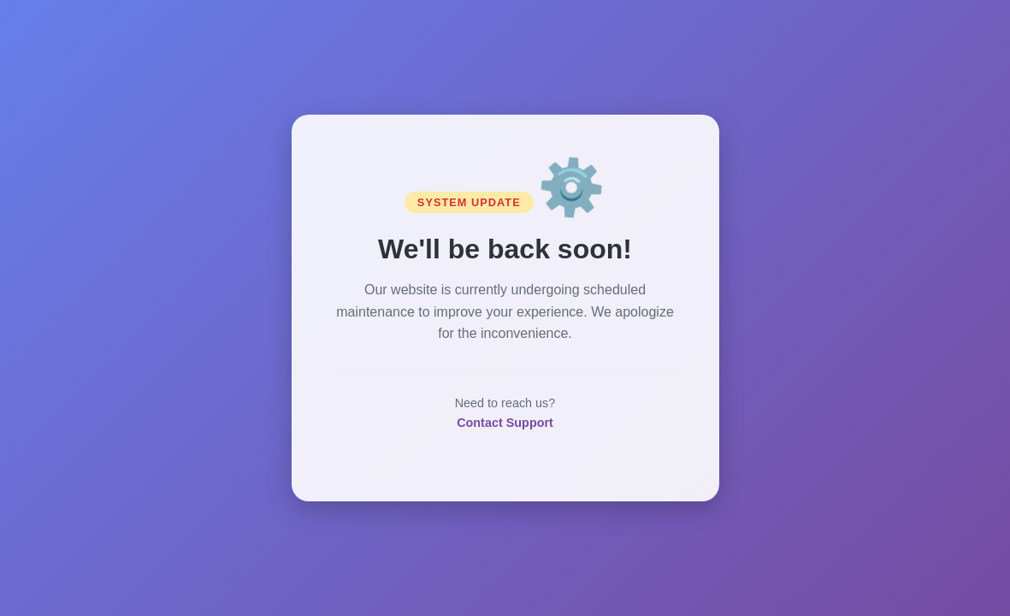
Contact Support (505, 422)
